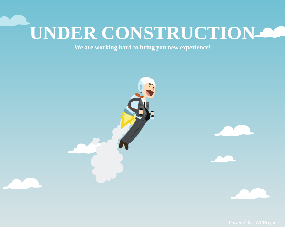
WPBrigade (267, 222)
